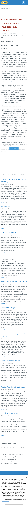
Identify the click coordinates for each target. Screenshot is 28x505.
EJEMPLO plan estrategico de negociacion (12, 454)
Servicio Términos (5, 481)
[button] (25, 25)
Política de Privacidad (6, 483)
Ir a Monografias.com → (7, 495)
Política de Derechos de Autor (8, 485)
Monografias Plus (5, 6)
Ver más (14, 148)
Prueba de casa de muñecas (8, 459)
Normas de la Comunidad (7, 487)
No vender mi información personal (10, 491)
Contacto (3, 479)
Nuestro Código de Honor (7, 489)
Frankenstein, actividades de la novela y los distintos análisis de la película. (12, 462)
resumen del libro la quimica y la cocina (11, 451)
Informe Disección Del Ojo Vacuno (10, 457)
